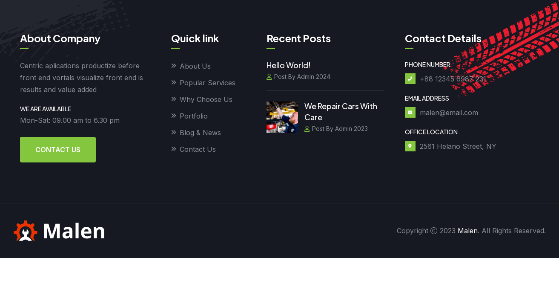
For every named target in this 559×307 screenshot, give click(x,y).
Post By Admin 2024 (298, 76)
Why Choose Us (206, 99)
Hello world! (289, 65)
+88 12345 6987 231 (453, 79)
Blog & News (200, 132)
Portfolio (194, 116)
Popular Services (207, 82)
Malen (468, 230)
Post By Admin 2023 (336, 128)
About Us (195, 66)
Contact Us (57, 149)
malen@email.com (449, 112)
